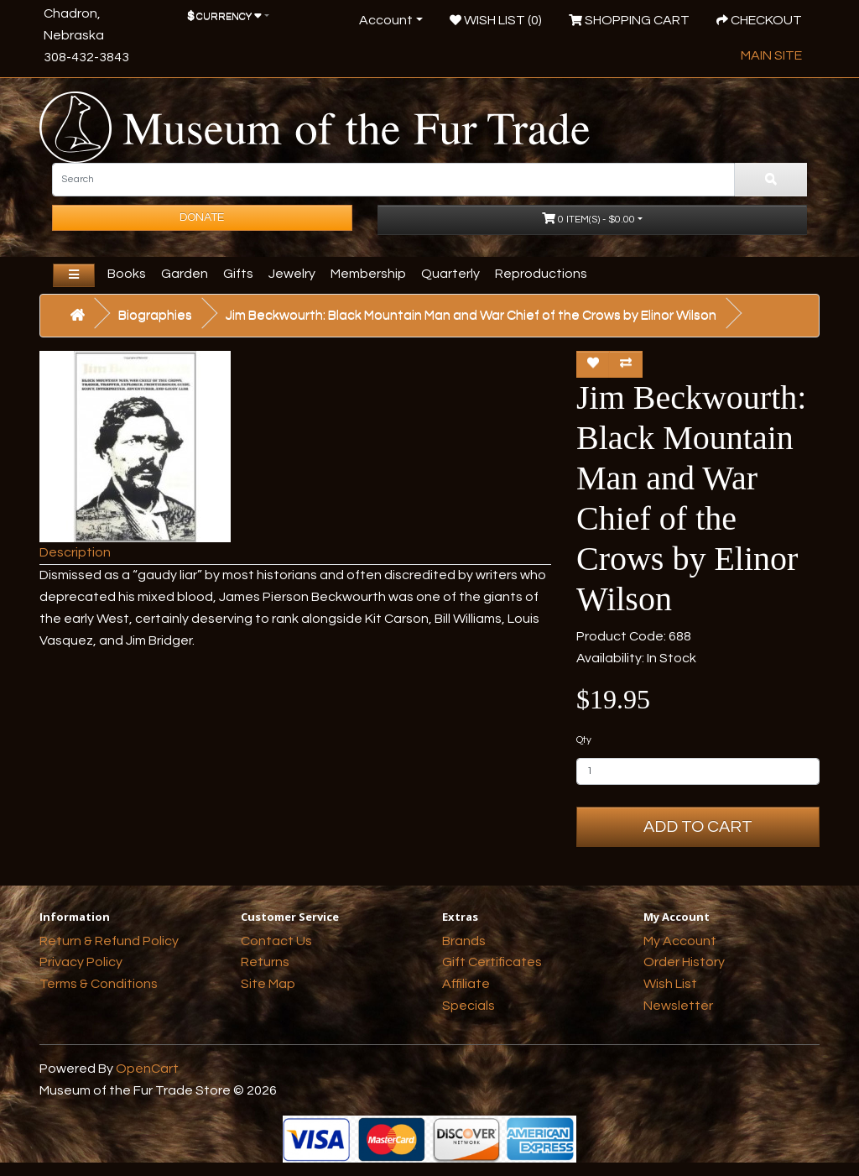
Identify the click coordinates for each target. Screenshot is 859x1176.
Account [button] (386, 20)
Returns (265, 962)
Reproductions (541, 273)
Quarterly (450, 273)
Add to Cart (697, 826)
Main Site (771, 55)
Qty (583, 739)
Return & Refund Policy (109, 941)
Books (126, 273)
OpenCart (147, 1068)
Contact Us (276, 941)
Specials (468, 1005)
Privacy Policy (80, 962)
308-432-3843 (86, 57)
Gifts (238, 273)
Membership (368, 273)
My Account (679, 941)
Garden (184, 273)
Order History (684, 962)
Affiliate (466, 983)
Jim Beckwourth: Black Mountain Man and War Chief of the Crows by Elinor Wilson (471, 314)
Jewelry (291, 273)
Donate (202, 217)
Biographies (155, 314)
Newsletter (678, 1005)
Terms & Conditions (98, 983)
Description (75, 552)
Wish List (670, 983)
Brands (464, 941)
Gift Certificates (492, 962)
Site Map (268, 983)
